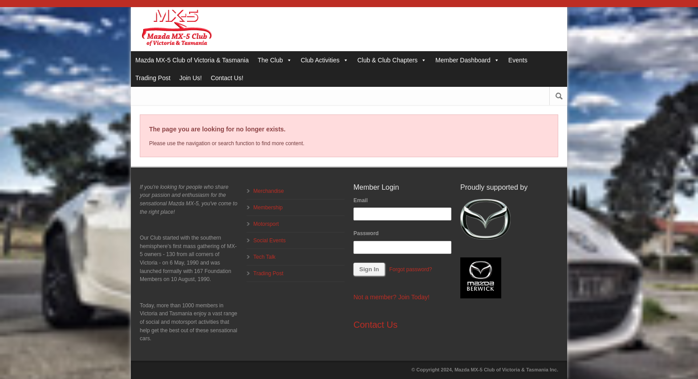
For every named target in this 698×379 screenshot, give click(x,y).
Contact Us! (227, 78)
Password (366, 233)
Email (360, 200)
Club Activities (325, 60)
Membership (268, 207)
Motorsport (266, 224)
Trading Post (152, 78)
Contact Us (375, 325)
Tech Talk (264, 257)
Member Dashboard (467, 60)
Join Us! (190, 78)
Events (518, 60)
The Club (275, 60)
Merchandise (268, 191)
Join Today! (414, 297)
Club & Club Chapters (391, 60)
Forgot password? (410, 269)
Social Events (269, 240)
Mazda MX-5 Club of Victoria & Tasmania (192, 60)
